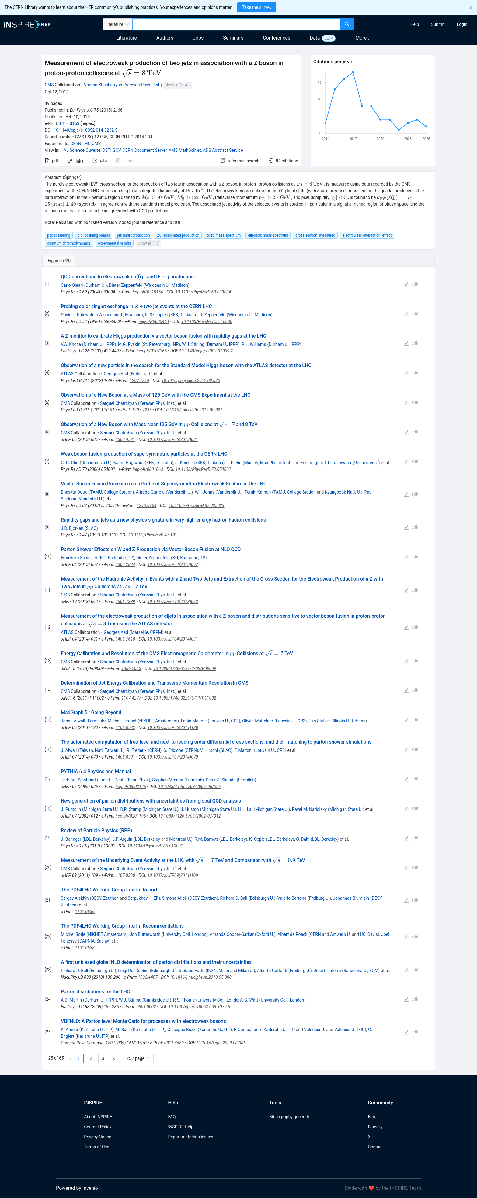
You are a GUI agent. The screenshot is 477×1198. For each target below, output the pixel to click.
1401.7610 (125, 639)
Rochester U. (366, 462)
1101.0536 (85, 911)
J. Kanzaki (185, 462)
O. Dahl (302, 839)
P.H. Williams (254, 344)
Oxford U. (265, 934)
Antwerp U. (340, 934)
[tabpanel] (238, 668)
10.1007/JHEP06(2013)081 (172, 439)
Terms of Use (96, 1146)
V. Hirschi (209, 750)
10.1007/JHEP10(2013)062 (172, 601)
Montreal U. (180, 839)
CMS (49, 84)
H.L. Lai (245, 809)
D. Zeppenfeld (213, 314)
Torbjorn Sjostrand (78, 779)
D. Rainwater (340, 462)
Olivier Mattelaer (257, 720)
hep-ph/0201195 (130, 816)
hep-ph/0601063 (148, 469)
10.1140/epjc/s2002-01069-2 (206, 351)
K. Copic (257, 839)
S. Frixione (173, 750)
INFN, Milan (218, 970)
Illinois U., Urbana (349, 720)
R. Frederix (137, 750)
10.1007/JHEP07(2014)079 (172, 757)
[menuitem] (414, 24)
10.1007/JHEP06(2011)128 (173, 727)
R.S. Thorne (184, 1000)
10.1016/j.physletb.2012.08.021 (193, 410)
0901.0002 (146, 1006)
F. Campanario (247, 1029)
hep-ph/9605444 (153, 321)
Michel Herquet (122, 720)
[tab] (62, 260)
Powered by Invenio (77, 1188)
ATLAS (67, 373)
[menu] (416, 24)
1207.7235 (142, 410)
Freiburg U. (141, 373)
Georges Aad (116, 373)
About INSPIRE (98, 1116)
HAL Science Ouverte (80, 150)
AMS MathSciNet (185, 150)
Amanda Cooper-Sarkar (232, 934)
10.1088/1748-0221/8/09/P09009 (184, 668)
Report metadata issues (190, 1136)
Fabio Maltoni (194, 720)
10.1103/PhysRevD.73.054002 (203, 469)
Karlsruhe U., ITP (96, 1029)
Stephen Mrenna (167, 779)
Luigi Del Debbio (133, 970)
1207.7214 (139, 380)
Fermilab (96, 720)
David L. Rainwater (78, 314)
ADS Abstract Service (223, 150)
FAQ (172, 1116)
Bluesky (375, 1126)
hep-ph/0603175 (131, 786)
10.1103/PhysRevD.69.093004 (203, 292)
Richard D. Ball (233, 898)
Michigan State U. (100, 809)
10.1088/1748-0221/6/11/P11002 (184, 698)
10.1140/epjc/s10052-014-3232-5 (85, 130)
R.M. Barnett (206, 839)
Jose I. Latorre (327, 970)
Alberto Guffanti (272, 970)
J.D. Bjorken (72, 528)
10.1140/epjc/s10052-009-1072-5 (199, 1006)
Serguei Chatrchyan (118, 403)
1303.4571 (125, 439)
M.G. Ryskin (129, 344)
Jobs (198, 38)
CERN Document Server (145, 150)
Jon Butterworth (145, 934)
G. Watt (251, 1000)
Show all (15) (149, 243)
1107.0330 (125, 875)
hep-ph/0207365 (151, 351)
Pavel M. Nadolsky (309, 809)
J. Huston (190, 809)
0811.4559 (174, 1042)
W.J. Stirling (193, 344)
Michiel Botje (73, 934)
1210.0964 (147, 505)
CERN (154, 750)
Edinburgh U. (313, 462)
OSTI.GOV (111, 150)
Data (315, 38)
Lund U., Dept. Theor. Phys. (123, 779)
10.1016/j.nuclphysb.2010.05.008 (201, 977)
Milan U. (246, 970)
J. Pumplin (71, 809)
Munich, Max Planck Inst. (267, 462)
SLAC (91, 528)
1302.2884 (125, 564)
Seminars (233, 38)
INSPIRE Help (180, 1126)
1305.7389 (125, 601)
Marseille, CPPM (146, 632)
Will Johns (204, 492)
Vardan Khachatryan (103, 84)
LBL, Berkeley (96, 839)
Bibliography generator (290, 1116)
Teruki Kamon (258, 492)
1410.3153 (69, 123)
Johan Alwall (73, 720)
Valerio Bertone (291, 898)
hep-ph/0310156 (148, 292)
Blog (372, 1116)
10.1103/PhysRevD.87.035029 (197, 505)
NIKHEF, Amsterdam (158, 720)
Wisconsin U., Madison (166, 285)
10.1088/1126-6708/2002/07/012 (189, 816)
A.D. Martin (71, 1000)
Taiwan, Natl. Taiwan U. (101, 750)
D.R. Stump (130, 809)
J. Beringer (71, 839)
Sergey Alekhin (75, 898)
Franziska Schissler (79, 557)
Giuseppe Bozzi (182, 1029)
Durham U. (95, 285)
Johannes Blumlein (351, 898)
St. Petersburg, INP (161, 344)
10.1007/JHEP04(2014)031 (172, 639)
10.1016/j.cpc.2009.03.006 (220, 1042)
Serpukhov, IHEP (143, 898)
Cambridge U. (156, 1000)
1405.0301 (125, 757)
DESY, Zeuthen (104, 898)
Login (462, 24)
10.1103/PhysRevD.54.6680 (206, 321)
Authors (164, 38)
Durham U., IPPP (99, 344)
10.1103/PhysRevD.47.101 (152, 535)
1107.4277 (131, 698)
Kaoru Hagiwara (128, 462)
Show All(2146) (178, 85)
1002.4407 (148, 977)
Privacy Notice (97, 1136)
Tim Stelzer (319, 720)
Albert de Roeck (292, 934)
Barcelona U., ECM (360, 970)
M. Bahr (122, 1029)
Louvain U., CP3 (224, 720)
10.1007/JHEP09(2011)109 (172, 875)
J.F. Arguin (122, 839)
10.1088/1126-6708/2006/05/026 (189, 786)
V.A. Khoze (71, 344)
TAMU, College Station (111, 492)
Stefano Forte (191, 970)
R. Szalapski (156, 314)
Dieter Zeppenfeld (125, 285)
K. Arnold (69, 1029)
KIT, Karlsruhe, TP (116, 557)
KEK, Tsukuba (183, 314)
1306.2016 (131, 668)
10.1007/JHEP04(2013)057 (172, 564)
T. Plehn (234, 462)
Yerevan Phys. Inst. (142, 84)
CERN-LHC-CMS (85, 143)
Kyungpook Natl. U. (343, 492)
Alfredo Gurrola (150, 492)
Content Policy (97, 1126)
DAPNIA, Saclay (94, 941)
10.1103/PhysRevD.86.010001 (155, 845)
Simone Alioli (174, 898)
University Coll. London (184, 934)
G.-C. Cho (69, 462)
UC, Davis (369, 934)
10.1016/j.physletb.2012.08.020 (191, 380)
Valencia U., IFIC (349, 1029)
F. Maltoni (243, 750)
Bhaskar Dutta (74, 492)
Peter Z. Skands (220, 779)
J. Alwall (69, 750)
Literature (126, 38)
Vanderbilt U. (179, 492)
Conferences (276, 38)
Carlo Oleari (72, 285)
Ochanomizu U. (95, 462)
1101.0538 (85, 947)
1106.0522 (125, 727)
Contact (375, 1146)
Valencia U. (314, 1029)
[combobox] (236, 24)
